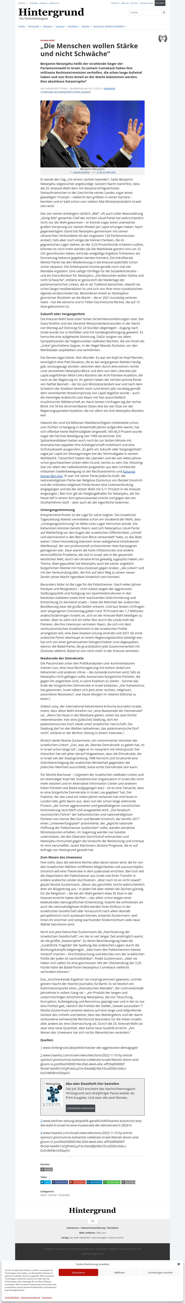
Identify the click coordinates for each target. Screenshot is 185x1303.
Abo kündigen (99, 1237)
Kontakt (134, 3)
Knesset (52, 1194)
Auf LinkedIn (94, 1182)
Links (101, 1254)
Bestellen (85, 1237)
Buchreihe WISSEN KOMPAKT (108, 26)
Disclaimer (113, 1228)
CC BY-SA (100, 172)
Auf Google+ (77, 1182)
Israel (43, 1194)
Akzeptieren (78, 1272)
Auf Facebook (59, 1182)
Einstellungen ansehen (160, 1272)
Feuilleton (73, 26)
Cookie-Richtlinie (12, 1297)
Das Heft (160, 3)
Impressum (47, 1297)
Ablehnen (119, 1272)
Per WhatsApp (111, 1182)
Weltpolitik (109, 88)
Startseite (115, 3)
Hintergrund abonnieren (80, 1108)
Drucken (46, 1169)
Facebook (43, 3)
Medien (86, 26)
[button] (178, 1264)
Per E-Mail (127, 1182)
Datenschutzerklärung (30, 1297)
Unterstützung (146, 3)
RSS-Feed (21, 3)
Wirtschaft (33, 26)
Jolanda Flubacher (82, 172)
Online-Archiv (116, 1237)
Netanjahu (64, 1194)
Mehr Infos (111, 172)
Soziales (60, 26)
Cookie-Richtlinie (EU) (130, 1249)
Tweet (45, 1182)
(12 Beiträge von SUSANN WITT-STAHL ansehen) (65, 91)
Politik (21, 26)
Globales (47, 26)
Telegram (34, 3)
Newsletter (54, 3)
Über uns (125, 3)
